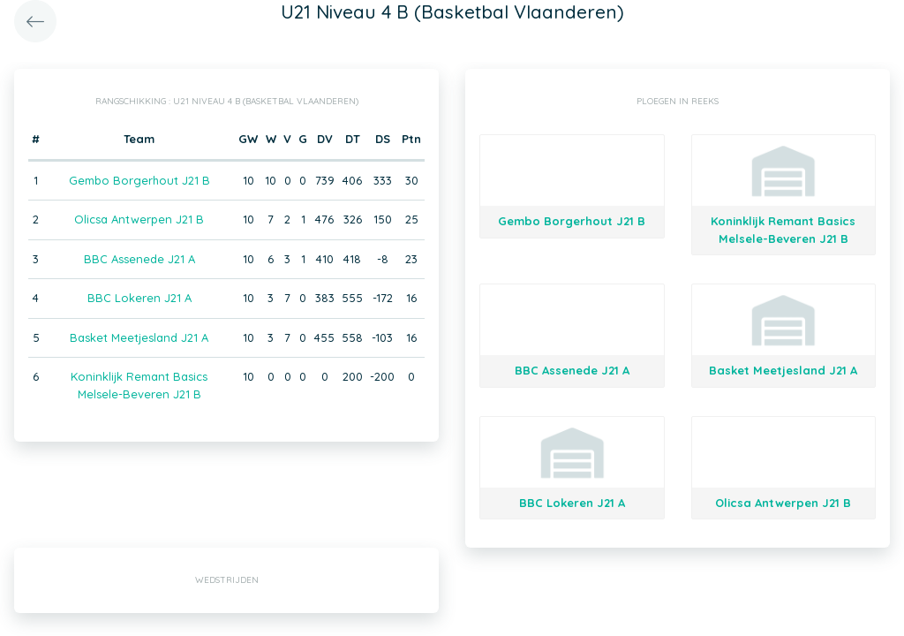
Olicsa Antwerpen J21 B (139, 219)
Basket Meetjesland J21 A (139, 337)
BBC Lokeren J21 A (139, 298)
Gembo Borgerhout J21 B (139, 180)
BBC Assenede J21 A (139, 259)
